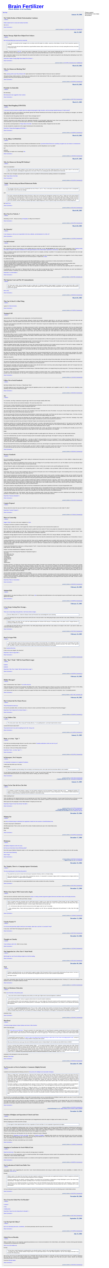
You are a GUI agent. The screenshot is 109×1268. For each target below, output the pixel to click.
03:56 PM (73, 714)
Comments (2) (79, 99)
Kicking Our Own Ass (77, 810)
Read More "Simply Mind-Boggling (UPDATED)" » (15, 128)
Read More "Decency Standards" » (12, 495)
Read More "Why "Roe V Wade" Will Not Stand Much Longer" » (18, 669)
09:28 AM (73, 1060)
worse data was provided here (16, 1030)
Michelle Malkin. (12, 1260)
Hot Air (19, 51)
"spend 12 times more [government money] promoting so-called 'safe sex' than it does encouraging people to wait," (49, 1037)
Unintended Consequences (76, 779)
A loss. (5, 1206)
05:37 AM (73, 631)
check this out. (13, 1171)
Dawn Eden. (11, 1056)
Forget (8, 854)
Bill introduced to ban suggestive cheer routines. (15, 94)
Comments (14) (72, 62)
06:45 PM (73, 81)
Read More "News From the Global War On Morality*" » (16, 1211)
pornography (25, 218)
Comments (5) (79, 180)
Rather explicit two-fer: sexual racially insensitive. (16, 22)
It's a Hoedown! (79, 860)
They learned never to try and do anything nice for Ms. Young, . (19, 728)
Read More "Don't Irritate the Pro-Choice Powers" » (15, 710)
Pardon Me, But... (78, 809)
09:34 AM (73, 1017)
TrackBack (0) (79, 29)
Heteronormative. (13, 306)
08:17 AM (73, 694)
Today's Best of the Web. (12, 176)
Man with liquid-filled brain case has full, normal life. (15, 40)
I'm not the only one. (26, 684)
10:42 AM (73, 377)
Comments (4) (79, 392)
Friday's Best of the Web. (26, 123)
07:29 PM (73, 1231)
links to (7, 821)
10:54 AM (73, 155)
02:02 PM (73, 180)
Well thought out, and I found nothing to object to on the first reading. (19, 956)
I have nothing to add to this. (10, 944)
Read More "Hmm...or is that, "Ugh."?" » (13, 750)
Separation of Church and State (21, 1135)
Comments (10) (79, 694)
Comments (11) (79, 277)
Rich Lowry (6, 290)
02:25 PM (73, 834)
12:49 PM (67, 29)
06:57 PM (73, 885)
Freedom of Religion (39, 1135)
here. (30, 522)
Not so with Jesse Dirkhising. (10, 852)
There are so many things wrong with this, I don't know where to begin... (20, 611)
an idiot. (45, 256)
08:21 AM (73, 207)
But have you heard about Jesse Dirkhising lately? (15, 848)
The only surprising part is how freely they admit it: (15, 871)
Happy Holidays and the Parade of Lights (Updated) (71, 1108)
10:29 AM (73, 915)
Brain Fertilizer (26, 6)
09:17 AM (73, 778)
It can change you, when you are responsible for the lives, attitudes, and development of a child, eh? (26, 234)
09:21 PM (73, 223)
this (68, 387)
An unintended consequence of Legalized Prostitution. (16, 762)
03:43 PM (73, 1107)
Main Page (5, 12)
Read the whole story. (9, 1152)
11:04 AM (73, 985)
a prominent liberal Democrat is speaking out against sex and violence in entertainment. (61, 143)
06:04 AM (73, 584)
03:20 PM (73, 277)
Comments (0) (73, 29)
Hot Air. (7, 25)
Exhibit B (6, 667)
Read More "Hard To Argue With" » (12, 652)
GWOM (6, 19)
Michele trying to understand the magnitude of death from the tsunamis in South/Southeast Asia (31, 821)
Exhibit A (6, 664)
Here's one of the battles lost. (10, 1245)
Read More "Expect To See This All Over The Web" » (16, 803)
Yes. (25, 151)
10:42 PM (73, 238)
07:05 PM (73, 310)
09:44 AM (73, 1264)
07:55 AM (73, 514)
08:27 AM (73, 1215)
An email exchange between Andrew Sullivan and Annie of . (20, 1025)
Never (5, 854)
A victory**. (6, 1204)
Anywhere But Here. (11, 648)
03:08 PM (73, 132)
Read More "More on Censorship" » (12, 579)
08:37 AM (73, 99)
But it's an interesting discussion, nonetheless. (14, 1226)
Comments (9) (79, 657)
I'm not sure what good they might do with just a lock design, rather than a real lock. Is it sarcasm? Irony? (28, 926)
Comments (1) (79, 673)
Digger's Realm (7, 522)
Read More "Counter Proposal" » (11, 510)
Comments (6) (79, 451)
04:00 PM (73, 673)
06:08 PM (73, 1162)
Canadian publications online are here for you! (46, 743)
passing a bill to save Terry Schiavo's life (16, 73)
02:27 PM (73, 808)
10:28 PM (73, 1144)
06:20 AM (73, 859)
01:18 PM (73, 732)
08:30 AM (73, 451)
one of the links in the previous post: (14, 992)
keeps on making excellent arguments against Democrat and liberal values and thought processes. (53, 896)
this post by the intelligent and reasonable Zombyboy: (41, 1071)
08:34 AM (73, 392)
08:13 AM (73, 500)
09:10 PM (73, 754)
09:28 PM (73, 657)
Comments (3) (79, 132)
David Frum (8, 203)
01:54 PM (66, 62)
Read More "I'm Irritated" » (11, 272)
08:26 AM (73, 295)
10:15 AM (73, 948)
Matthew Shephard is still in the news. (14, 845)
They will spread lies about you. (11, 705)
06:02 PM (73, 1193)
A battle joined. (7, 1209)
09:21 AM (73, 960)
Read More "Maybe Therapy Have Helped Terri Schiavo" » (18, 58)
